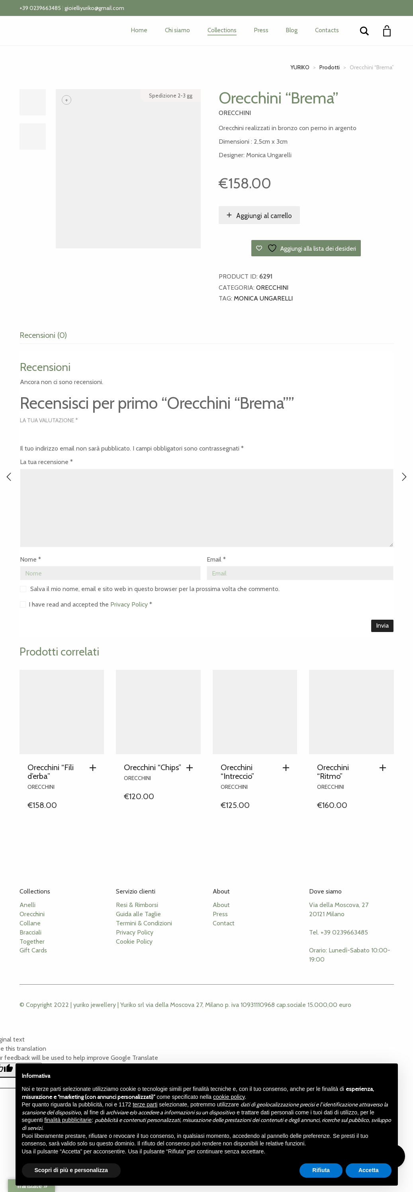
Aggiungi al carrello (264, 216)
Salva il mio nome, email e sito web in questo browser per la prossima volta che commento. (155, 589)
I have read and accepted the (86, 604)
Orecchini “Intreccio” (237, 772)
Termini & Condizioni (144, 923)
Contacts (327, 30)
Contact (224, 923)
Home (139, 30)
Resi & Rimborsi (137, 905)
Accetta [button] (368, 1170)
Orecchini (235, 113)
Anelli (27, 905)
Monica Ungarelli (263, 298)
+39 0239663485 (40, 8)
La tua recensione (46, 462)
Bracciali (30, 932)
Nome (30, 559)
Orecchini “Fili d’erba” (50, 772)
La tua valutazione (49, 420)
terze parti (145, 1104)
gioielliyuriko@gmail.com (94, 8)
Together (32, 941)
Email (216, 559)
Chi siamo (177, 30)
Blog (292, 30)
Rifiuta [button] (321, 1170)
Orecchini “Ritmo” (333, 772)
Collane (30, 923)
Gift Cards (33, 950)
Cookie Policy (134, 941)
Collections (222, 30)
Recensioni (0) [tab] (43, 335)
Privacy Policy (129, 604)
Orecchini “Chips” (152, 767)
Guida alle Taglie (138, 914)
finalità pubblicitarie (68, 1120)
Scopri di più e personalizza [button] (71, 1170)
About (221, 905)
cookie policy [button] (229, 1097)
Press (261, 30)
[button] (95, 767)
